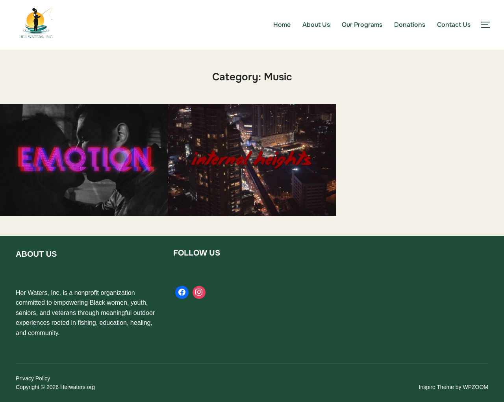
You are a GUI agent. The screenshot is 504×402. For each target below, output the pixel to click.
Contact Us (454, 24)
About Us (316, 24)
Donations (409, 24)
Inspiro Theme (436, 387)
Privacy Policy (33, 378)
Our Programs (362, 24)
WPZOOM (475, 387)
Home (282, 24)
